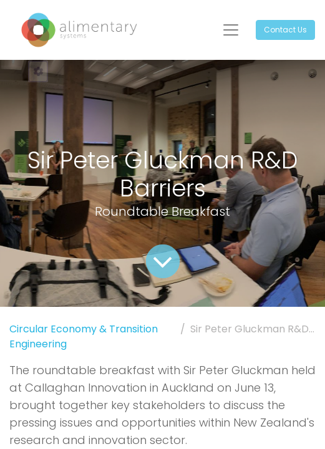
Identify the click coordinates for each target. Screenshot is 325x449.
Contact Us (285, 29)
